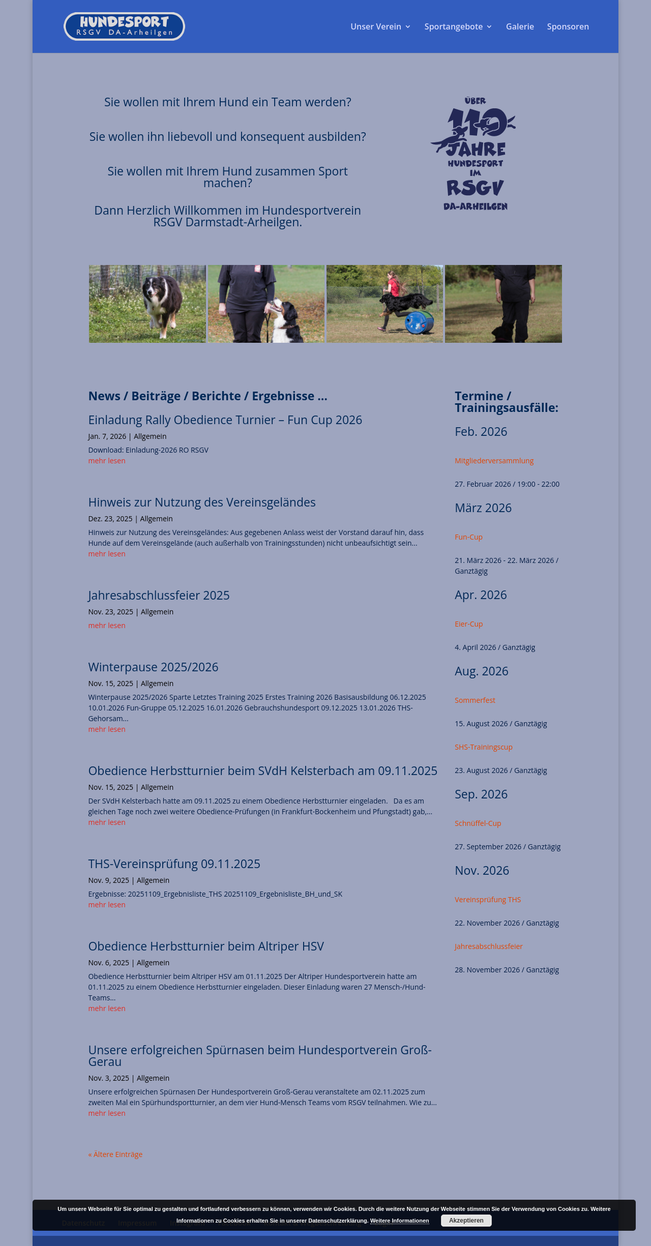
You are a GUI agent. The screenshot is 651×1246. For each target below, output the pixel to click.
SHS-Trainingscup (484, 747)
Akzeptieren (466, 1220)
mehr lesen (106, 460)
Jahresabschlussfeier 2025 (158, 595)
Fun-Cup (469, 537)
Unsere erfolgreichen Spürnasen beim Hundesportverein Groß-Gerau (259, 1056)
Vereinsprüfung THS (488, 899)
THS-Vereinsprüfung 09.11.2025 (174, 863)
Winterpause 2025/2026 (153, 667)
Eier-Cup (469, 624)
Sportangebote (454, 27)
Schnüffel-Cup (478, 823)
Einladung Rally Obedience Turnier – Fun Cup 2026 (225, 419)
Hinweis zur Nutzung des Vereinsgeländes (201, 502)
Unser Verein (375, 27)
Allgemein (150, 436)
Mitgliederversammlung (494, 460)
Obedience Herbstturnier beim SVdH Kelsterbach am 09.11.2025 (262, 770)
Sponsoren (568, 27)
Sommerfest (475, 700)
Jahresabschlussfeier (489, 946)
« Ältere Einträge (115, 1154)
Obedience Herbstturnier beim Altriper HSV (206, 946)
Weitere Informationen (399, 1221)
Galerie (520, 27)
